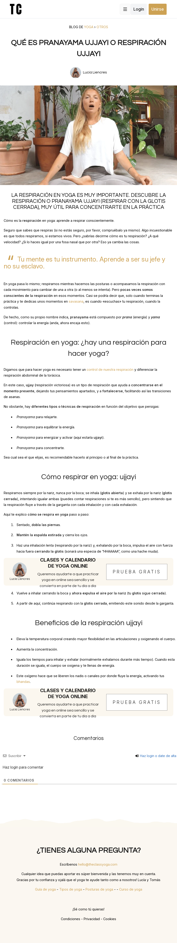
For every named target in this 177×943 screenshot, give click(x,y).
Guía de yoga (45, 889)
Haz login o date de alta (155, 756)
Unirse (157, 9)
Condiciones (70, 919)
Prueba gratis (137, 572)
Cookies (109, 919)
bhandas (23, 682)
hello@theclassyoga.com (97, 864)
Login (138, 9)
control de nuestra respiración (110, 369)
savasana (76, 301)
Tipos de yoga (70, 889)
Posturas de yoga (99, 889)
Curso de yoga (130, 889)
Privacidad (92, 919)
